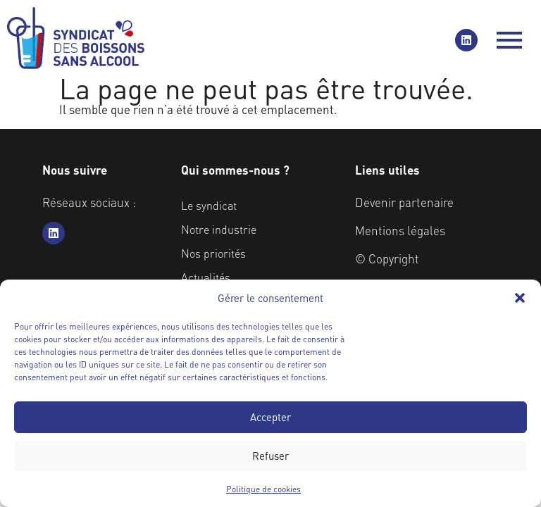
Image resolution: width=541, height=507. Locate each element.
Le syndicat (209, 205)
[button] (520, 298)
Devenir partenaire (404, 202)
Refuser (270, 456)
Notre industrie (218, 229)
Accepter (270, 417)
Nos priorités (213, 253)
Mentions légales (400, 230)
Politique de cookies (263, 489)
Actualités (205, 277)
